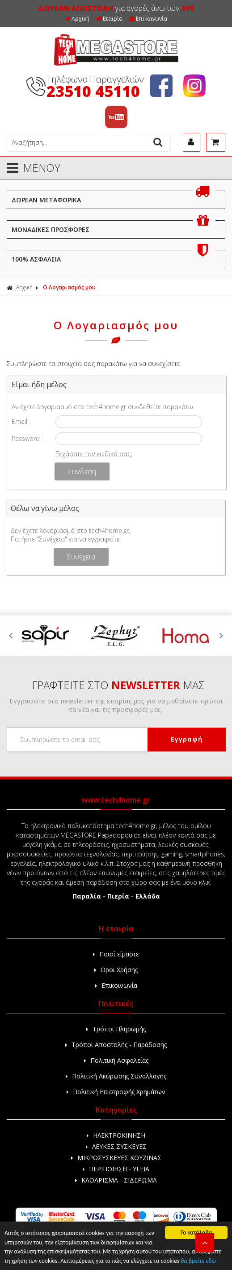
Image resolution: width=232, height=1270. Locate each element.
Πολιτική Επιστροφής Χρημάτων (116, 1091)
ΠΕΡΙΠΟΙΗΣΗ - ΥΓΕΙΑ (116, 1169)
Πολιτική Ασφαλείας (116, 1060)
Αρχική (77, 18)
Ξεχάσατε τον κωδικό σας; (94, 454)
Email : (21, 421)
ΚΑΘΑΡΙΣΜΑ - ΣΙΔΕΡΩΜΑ (116, 1180)
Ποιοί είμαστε (116, 954)
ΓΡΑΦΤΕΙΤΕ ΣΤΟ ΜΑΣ (118, 684)
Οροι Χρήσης (116, 969)
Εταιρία (109, 18)
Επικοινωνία (148, 18)
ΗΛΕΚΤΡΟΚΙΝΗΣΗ (116, 1135)
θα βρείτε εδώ (198, 1261)
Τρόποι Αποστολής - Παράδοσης (116, 1044)
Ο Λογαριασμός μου (69, 287)
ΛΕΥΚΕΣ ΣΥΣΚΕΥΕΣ (116, 1146)
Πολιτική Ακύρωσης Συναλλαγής (116, 1076)
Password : (27, 438)
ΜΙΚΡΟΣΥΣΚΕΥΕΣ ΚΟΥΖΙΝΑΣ (116, 1157)
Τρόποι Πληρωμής (116, 1029)
